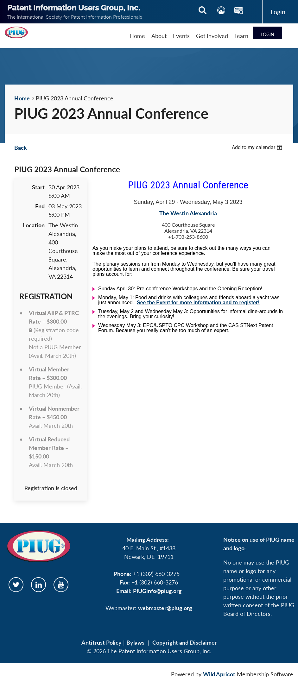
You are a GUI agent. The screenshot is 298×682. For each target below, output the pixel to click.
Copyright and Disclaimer (184, 642)
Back (20, 147)
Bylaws (135, 642)
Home (22, 98)
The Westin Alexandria (188, 213)
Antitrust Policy (101, 642)
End (40, 206)
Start (38, 187)
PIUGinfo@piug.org (157, 590)
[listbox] (258, 147)
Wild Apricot (219, 674)
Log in (278, 11)
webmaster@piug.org (165, 607)
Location (34, 225)
